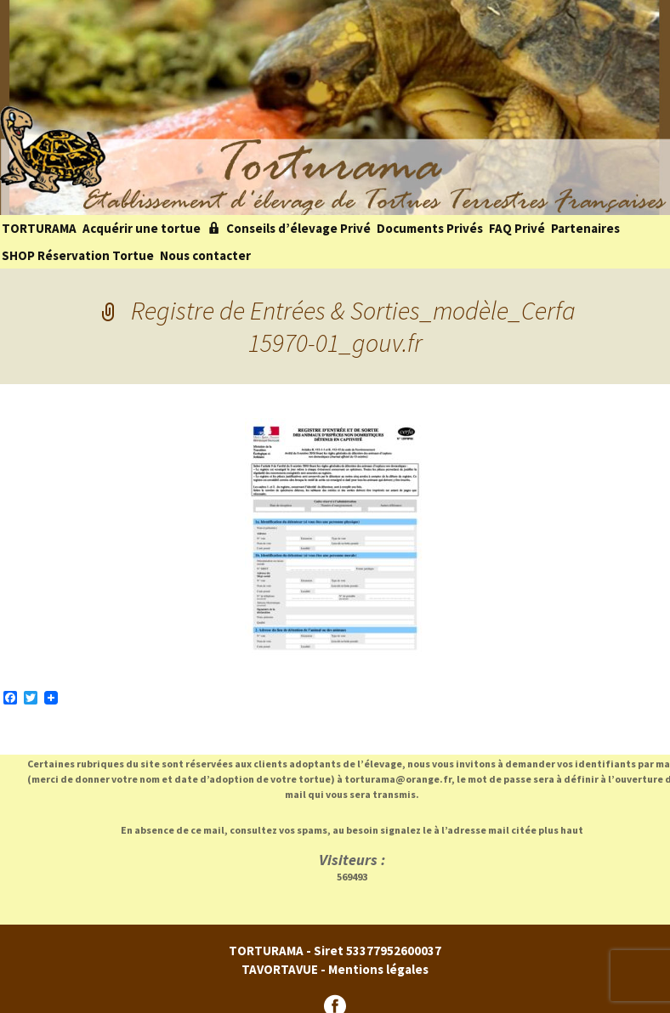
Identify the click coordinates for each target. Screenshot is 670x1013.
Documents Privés (430, 228)
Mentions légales (378, 969)
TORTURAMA (39, 228)
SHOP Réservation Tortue (78, 255)
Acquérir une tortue (141, 228)
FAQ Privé (517, 228)
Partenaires (585, 228)
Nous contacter (205, 255)
